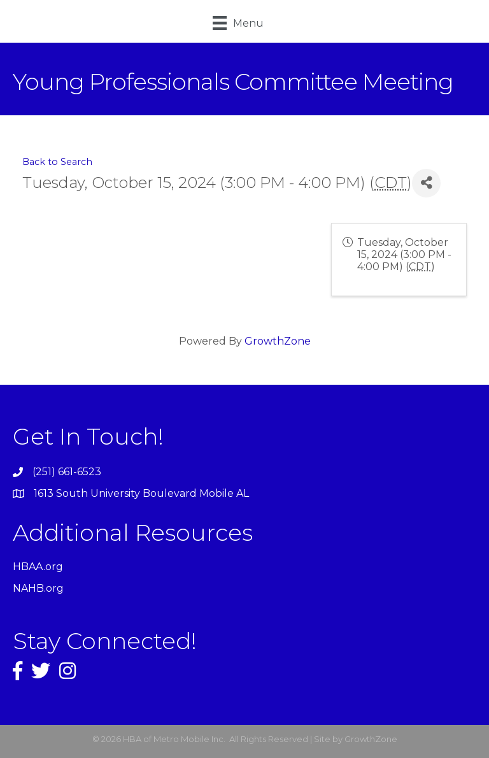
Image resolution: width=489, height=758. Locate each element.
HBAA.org (38, 567)
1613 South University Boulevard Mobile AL (141, 493)
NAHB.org (38, 588)
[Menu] (238, 23)
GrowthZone (277, 341)
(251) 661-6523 (66, 472)
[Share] (426, 183)
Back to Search (57, 162)
